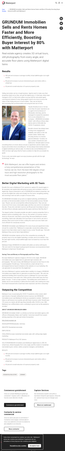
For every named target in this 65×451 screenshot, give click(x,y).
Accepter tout (34, 446)
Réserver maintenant (44, 405)
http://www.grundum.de (9, 320)
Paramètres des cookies (18, 446)
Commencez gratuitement (15, 405)
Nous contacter (14, 429)
